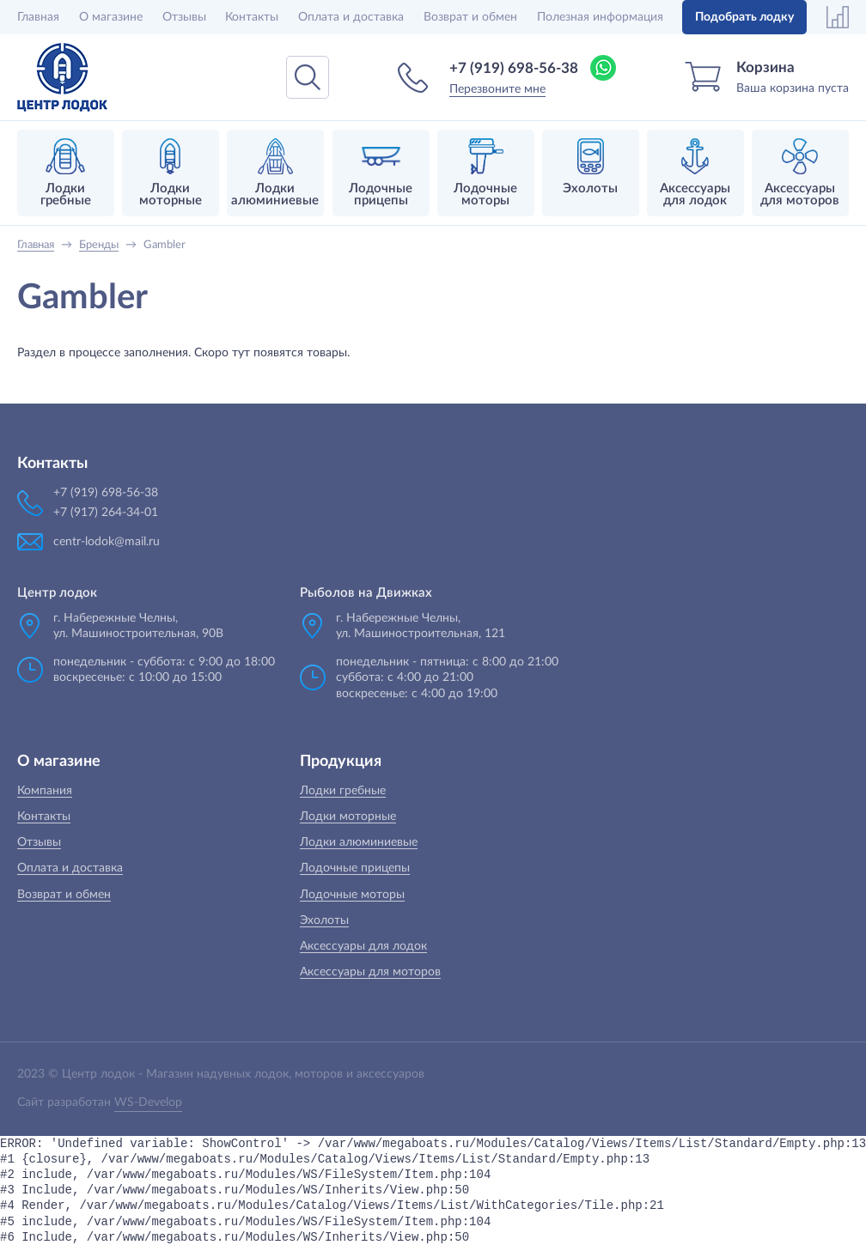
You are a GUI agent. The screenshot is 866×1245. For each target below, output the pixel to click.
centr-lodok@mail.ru (106, 542)
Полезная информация (600, 17)
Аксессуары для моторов (370, 972)
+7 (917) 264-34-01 (105, 513)
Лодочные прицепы (355, 868)
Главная (38, 17)
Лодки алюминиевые (359, 842)
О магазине (111, 17)
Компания (44, 791)
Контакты (251, 17)
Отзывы (184, 17)
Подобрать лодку (744, 17)
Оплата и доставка (351, 17)
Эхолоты (324, 920)
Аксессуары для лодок (363, 946)
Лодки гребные (343, 791)
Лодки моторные (348, 817)
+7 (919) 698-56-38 (513, 68)
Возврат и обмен (470, 17)
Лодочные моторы (352, 895)
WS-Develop (148, 1102)
